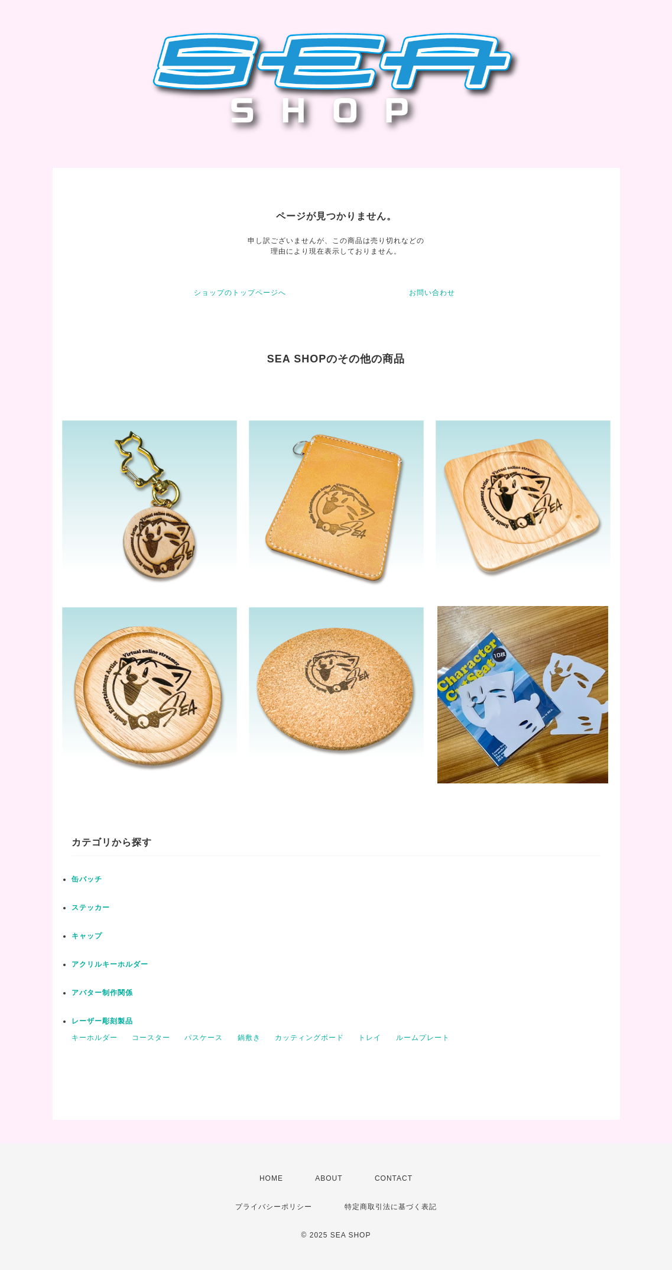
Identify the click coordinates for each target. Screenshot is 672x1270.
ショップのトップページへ (240, 293)
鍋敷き (249, 1038)
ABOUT (328, 1178)
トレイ (369, 1038)
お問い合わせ (432, 293)
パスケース (203, 1038)
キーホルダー (95, 1038)
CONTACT (394, 1178)
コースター (151, 1038)
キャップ (87, 936)
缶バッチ (87, 879)
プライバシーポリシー (273, 1207)
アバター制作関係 (102, 993)
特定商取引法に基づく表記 (391, 1207)
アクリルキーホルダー (110, 964)
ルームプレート (423, 1038)
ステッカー (91, 907)
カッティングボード (309, 1038)
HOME (271, 1178)
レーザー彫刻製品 (102, 1021)
